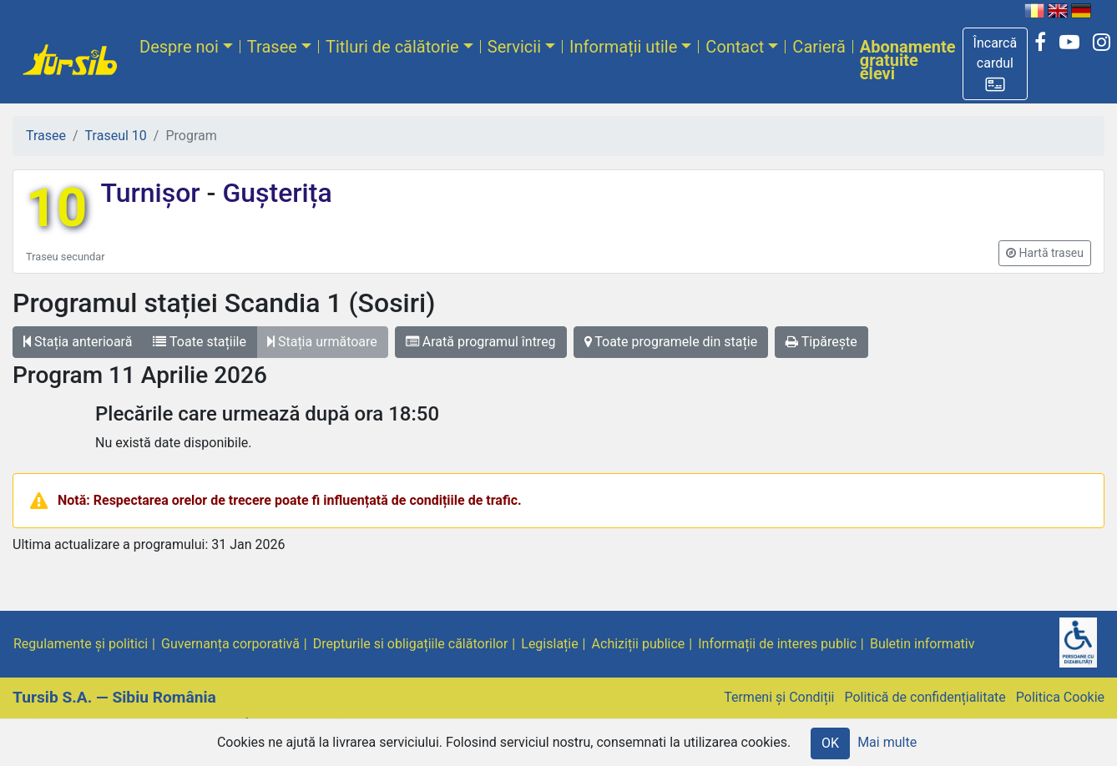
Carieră (818, 46)
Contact (734, 46)
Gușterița (273, 193)
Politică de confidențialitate (924, 697)
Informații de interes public (777, 644)
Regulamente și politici (80, 644)
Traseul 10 (116, 136)
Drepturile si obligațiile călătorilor (410, 644)
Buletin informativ (922, 644)
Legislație (549, 644)
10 (56, 208)
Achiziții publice (638, 644)
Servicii (514, 46)
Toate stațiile (199, 342)
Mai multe (887, 742)
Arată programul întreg (481, 342)
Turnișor (153, 193)
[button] (996, 64)
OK (830, 743)
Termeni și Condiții (779, 697)
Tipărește (821, 342)
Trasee (272, 46)
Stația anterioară (77, 342)
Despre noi (179, 46)
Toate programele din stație (671, 342)
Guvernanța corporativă (230, 644)
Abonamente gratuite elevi (908, 60)
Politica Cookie (1060, 697)
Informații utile (623, 46)
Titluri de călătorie (392, 46)
